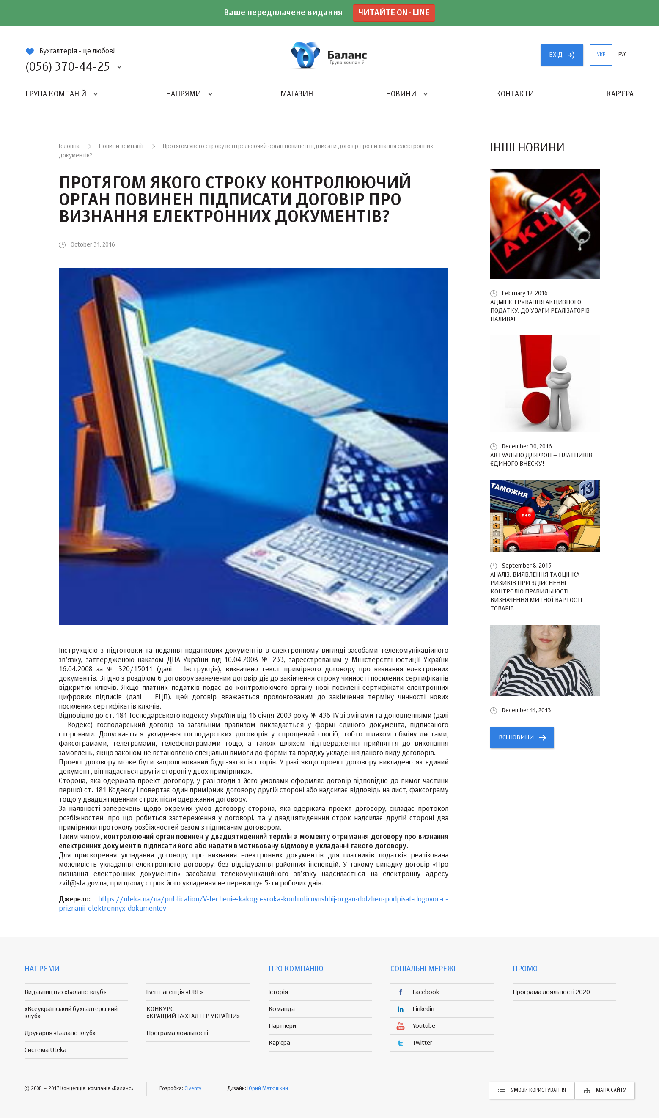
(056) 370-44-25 (67, 67)
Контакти (515, 94)
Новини (401, 94)
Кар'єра (620, 94)
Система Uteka (45, 1050)
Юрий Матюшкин (267, 1088)
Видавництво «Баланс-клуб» (65, 992)
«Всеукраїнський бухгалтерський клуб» (71, 1012)
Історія (278, 992)
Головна (69, 146)
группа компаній (329, 55)
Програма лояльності (177, 1033)
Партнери (282, 1026)
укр (601, 55)
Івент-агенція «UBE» (174, 992)
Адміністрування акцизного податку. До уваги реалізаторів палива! (540, 310)
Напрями (183, 94)
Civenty (192, 1088)
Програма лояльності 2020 (551, 992)
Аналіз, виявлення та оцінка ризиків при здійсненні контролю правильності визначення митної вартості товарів (536, 591)
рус (622, 55)
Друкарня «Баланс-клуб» (60, 1033)
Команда (282, 1009)
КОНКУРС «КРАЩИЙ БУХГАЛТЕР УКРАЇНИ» (193, 1012)
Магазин (296, 94)
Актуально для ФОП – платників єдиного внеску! (541, 459)
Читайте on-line (394, 13)
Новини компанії (121, 146)
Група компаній (55, 94)
